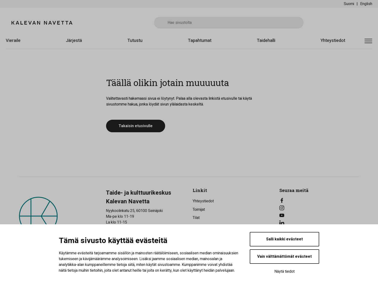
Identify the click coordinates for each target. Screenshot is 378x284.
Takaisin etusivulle (136, 126)
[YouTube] (319, 215)
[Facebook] (319, 200)
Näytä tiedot (284, 271)
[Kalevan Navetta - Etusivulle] (42, 22)
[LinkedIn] (319, 222)
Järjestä (74, 40)
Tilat (196, 218)
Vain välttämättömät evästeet (284, 256)
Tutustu (134, 40)
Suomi (349, 4)
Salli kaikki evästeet (284, 239)
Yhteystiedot (333, 40)
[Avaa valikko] (368, 41)
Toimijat (199, 209)
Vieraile (13, 40)
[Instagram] (319, 207)
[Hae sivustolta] (229, 22)
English (366, 4)
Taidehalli (266, 40)
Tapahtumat (199, 40)
